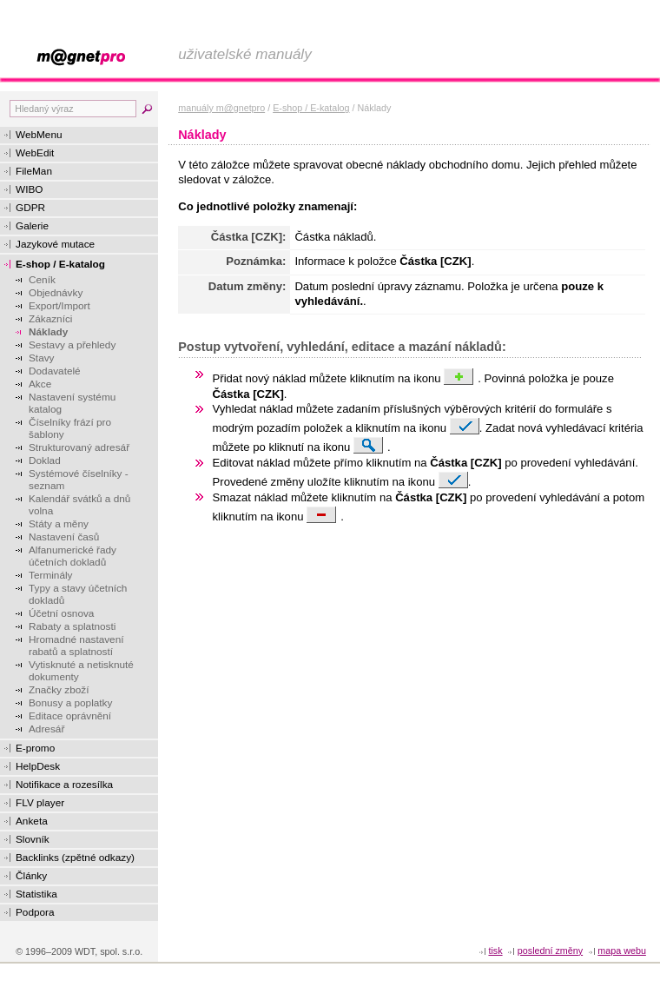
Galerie (32, 226)
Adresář (46, 729)
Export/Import (59, 306)
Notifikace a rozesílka (64, 784)
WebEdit (35, 153)
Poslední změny (550, 950)
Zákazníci (50, 319)
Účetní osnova (61, 613)
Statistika (36, 894)
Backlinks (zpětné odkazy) (75, 857)
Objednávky (55, 293)
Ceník (42, 280)
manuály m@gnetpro (221, 108)
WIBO (29, 189)
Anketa (32, 821)
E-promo (35, 748)
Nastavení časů (64, 537)
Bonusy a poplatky (70, 703)
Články (31, 876)
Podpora (35, 912)
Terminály (50, 575)
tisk (495, 950)
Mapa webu (621, 950)
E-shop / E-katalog (60, 264)
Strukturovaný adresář (79, 447)
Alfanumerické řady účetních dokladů (72, 556)
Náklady (48, 332)
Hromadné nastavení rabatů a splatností (76, 645)
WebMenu (39, 135)
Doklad (45, 460)
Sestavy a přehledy (72, 345)
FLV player (40, 803)
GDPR (30, 208)
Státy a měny (59, 524)
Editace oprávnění (70, 716)
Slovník (33, 839)
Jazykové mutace (55, 244)
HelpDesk (38, 766)
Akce (40, 384)
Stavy (42, 358)
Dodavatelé (55, 371)
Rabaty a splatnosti (72, 626)
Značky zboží (59, 690)
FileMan (34, 171)
